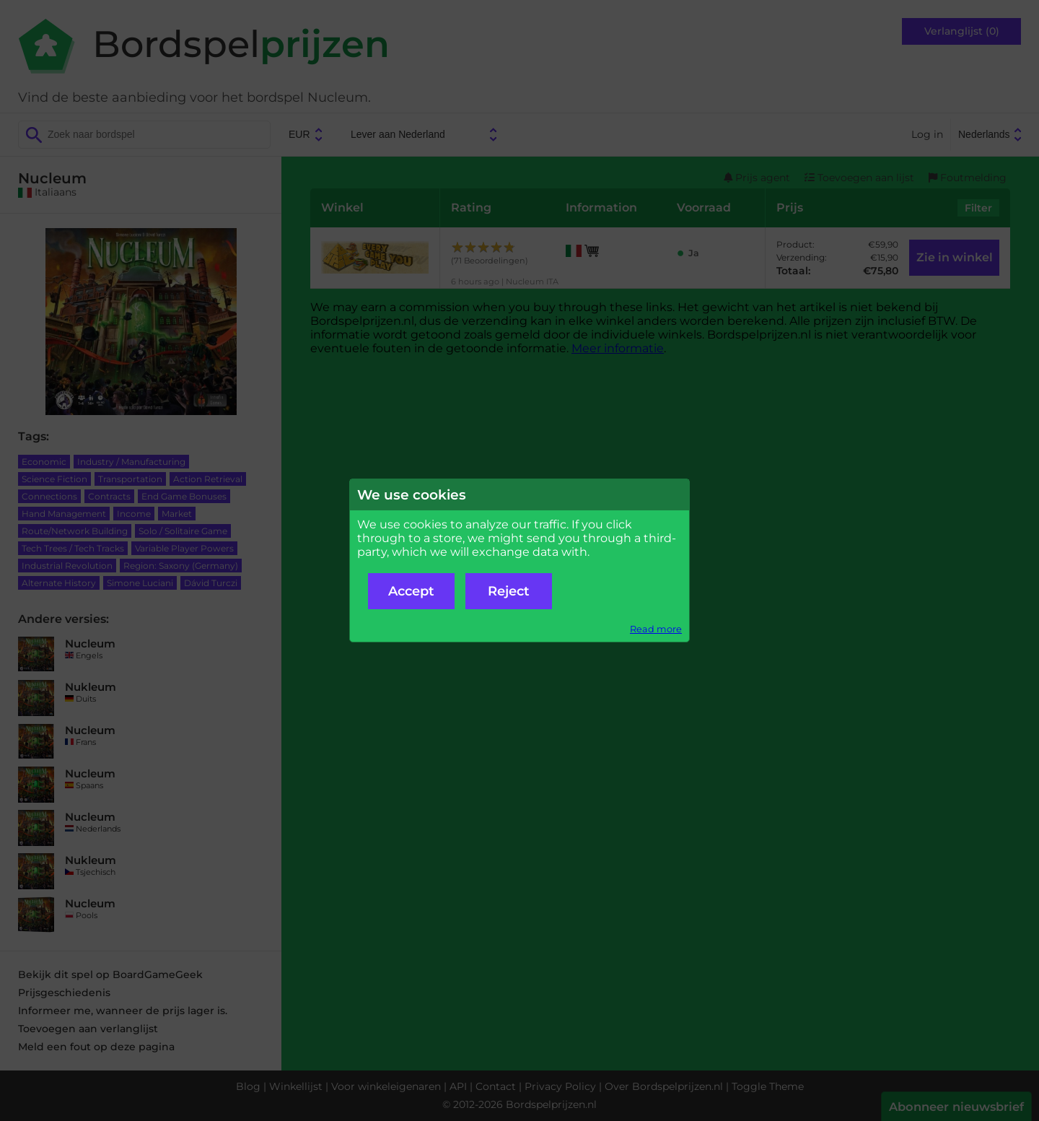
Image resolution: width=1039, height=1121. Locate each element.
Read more (656, 629)
